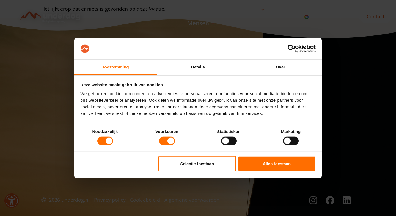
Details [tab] (198, 67)
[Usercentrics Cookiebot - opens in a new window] (292, 49)
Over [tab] (280, 67)
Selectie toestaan (197, 163)
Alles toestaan (277, 163)
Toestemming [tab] (115, 67)
